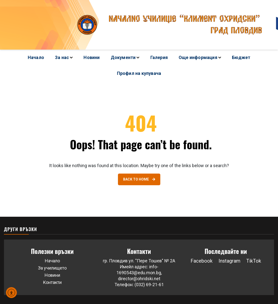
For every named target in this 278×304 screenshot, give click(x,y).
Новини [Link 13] (91, 57)
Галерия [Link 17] (159, 57)
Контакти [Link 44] (52, 282)
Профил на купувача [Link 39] (139, 73)
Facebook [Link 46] (202, 261)
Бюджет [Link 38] (241, 57)
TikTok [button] (253, 261)
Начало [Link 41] (52, 260)
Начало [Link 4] (36, 57)
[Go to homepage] (139, 25)
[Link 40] (139, 179)
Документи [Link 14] (123, 57)
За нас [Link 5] (62, 57)
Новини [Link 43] (52, 275)
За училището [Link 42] (52, 268)
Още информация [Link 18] (198, 57)
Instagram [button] (229, 261)
